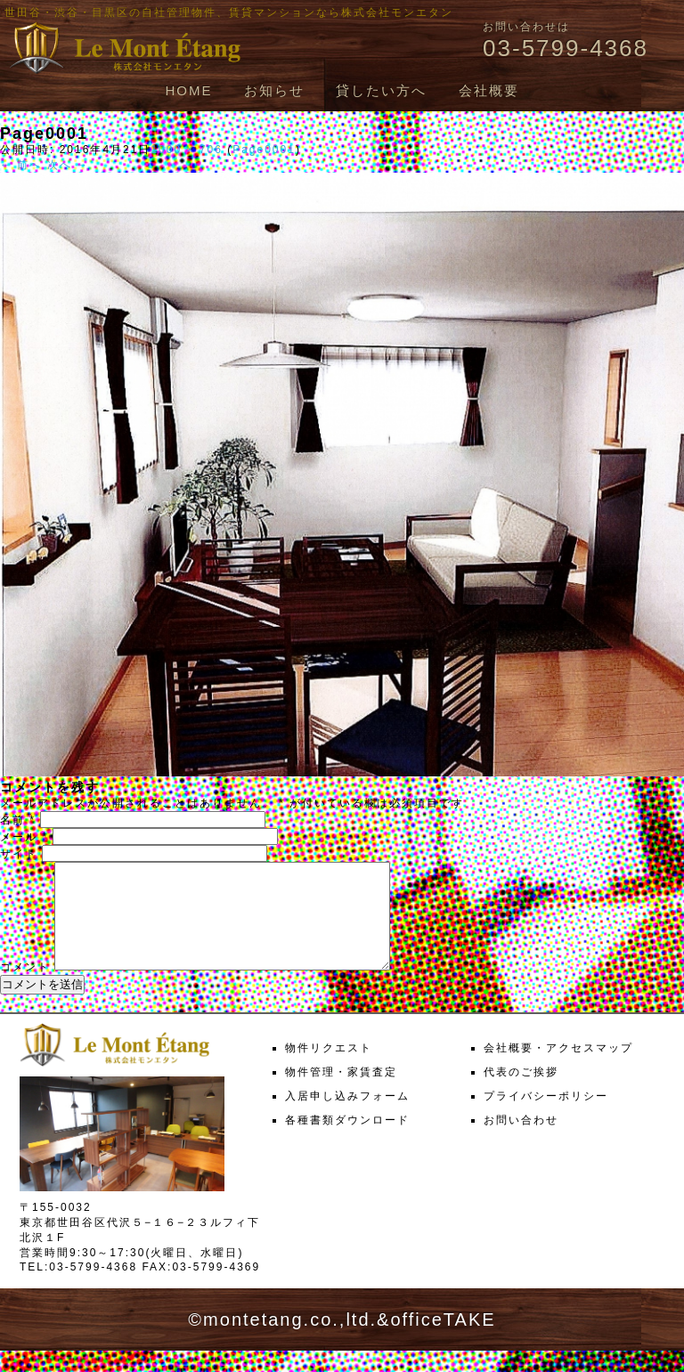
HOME (188, 90)
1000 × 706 (186, 149)
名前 (18, 820)
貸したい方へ (381, 90)
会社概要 (489, 90)
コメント (25, 988)
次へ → (68, 164)
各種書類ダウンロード (347, 1141)
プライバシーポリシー (546, 1117)
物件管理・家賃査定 (341, 1093)
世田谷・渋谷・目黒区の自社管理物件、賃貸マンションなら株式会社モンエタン (228, 12)
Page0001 (264, 149)
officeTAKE (442, 1341)
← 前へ (21, 164)
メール (24, 837)
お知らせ (274, 90)
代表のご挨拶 (521, 1093)
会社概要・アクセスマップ (558, 1069)
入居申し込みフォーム (347, 1117)
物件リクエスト (328, 1069)
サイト (18, 854)
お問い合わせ (521, 1141)
